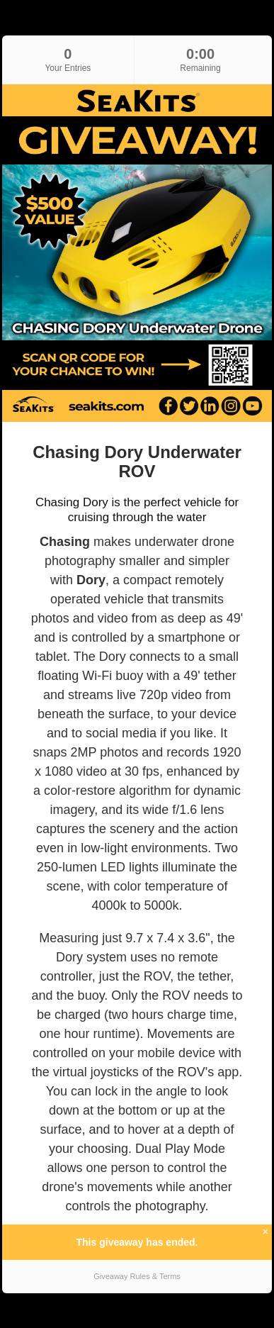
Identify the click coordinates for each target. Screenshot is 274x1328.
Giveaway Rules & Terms (137, 1276)
